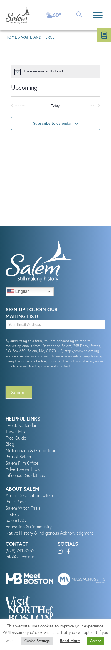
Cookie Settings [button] (37, 641)
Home (11, 37)
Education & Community (29, 527)
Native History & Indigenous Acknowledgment (49, 533)
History (12, 514)
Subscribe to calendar (52, 123)
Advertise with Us (23, 469)
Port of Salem (18, 456)
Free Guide (16, 438)
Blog (10, 444)
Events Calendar (21, 425)
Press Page (16, 501)
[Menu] (97, 15)
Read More (70, 640)
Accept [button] (95, 641)
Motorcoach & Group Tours (31, 450)
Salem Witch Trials (23, 508)
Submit (18, 392)
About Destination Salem (29, 495)
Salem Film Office (22, 463)
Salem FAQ (16, 520)
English (18, 291)
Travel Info (15, 432)
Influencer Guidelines (25, 475)
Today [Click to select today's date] (55, 105)
